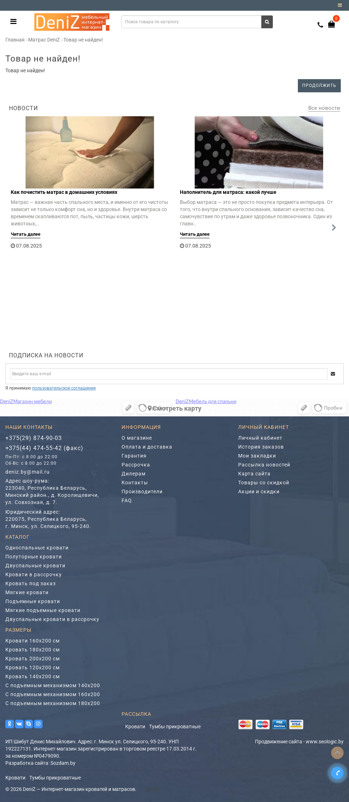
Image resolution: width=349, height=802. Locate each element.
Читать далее (25, 234)
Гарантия (134, 456)
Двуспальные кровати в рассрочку (52, 619)
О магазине (137, 438)
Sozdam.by (62, 763)
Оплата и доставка (147, 447)
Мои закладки (257, 456)
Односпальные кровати (37, 548)
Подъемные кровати (32, 601)
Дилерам (134, 473)
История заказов (261, 447)
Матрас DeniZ (44, 40)
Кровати (135, 726)
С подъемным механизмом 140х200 (52, 685)
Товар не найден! (83, 40)
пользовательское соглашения (64, 388)
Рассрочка (136, 465)
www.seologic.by (325, 741)
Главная (15, 40)
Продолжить (319, 85)
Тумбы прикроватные (175, 726)
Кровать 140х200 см (32, 676)
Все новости (324, 108)
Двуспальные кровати (35, 565)
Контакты (135, 482)
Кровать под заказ (30, 583)
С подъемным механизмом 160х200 (52, 694)
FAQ (127, 500)
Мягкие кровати (27, 592)
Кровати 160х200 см (32, 641)
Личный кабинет (260, 438)
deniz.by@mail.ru (27, 472)
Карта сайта (254, 473)
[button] (334, 228)
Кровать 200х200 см (32, 658)
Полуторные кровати (33, 556)
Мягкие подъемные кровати (42, 610)
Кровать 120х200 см (32, 667)
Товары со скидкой (263, 482)
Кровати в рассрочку (33, 574)
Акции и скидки (259, 491)
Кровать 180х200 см (32, 649)
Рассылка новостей (264, 465)
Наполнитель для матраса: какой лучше (228, 192)
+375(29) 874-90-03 (33, 438)
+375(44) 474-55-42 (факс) (44, 448)
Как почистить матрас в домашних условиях (64, 192)
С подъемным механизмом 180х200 (52, 703)
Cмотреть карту (174, 408)
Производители (142, 491)
